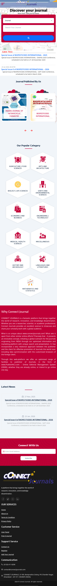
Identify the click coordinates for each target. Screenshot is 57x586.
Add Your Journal (7, 554)
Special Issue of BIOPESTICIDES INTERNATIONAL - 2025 (24, 56)
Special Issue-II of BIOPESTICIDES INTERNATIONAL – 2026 (25, 70)
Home (3, 510)
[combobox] (28, 21)
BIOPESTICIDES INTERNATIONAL (43, 114)
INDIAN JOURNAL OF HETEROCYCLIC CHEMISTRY (14, 113)
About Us (4, 514)
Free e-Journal (6, 536)
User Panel (5, 532)
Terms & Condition (8, 517)
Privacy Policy (6, 521)
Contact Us (5, 547)
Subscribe (28, 458)
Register (4, 551)
